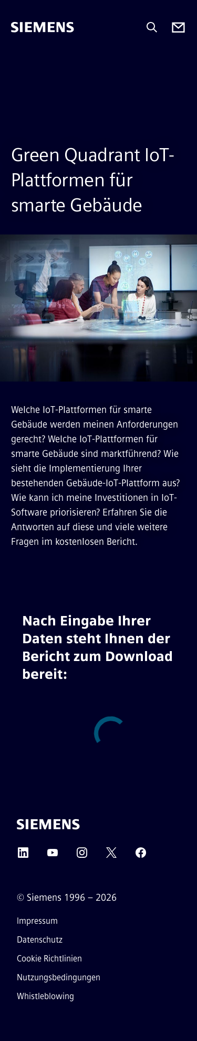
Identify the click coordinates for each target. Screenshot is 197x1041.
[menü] (18, 62)
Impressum (37, 921)
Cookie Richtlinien (49, 959)
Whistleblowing (45, 996)
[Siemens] (42, 27)
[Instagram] (82, 856)
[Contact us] (178, 27)
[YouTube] (52, 856)
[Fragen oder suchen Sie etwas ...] (152, 27)
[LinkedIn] (23, 856)
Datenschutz (40, 940)
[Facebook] (140, 856)
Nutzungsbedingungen (58, 977)
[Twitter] (111, 856)
